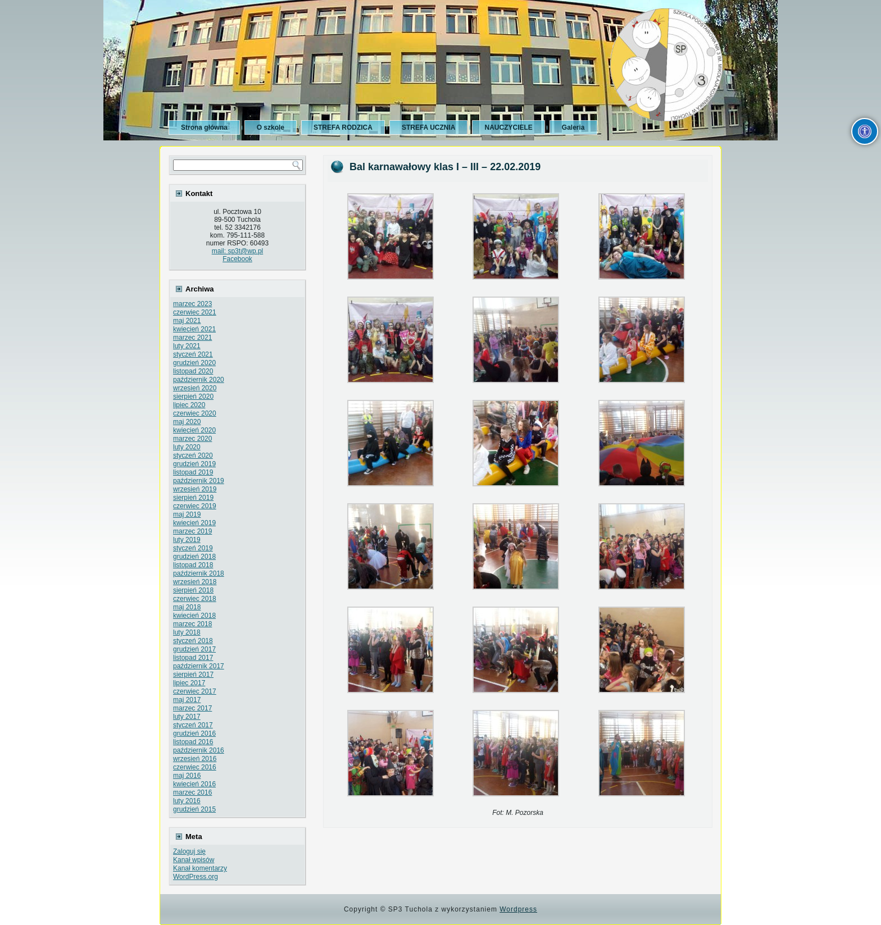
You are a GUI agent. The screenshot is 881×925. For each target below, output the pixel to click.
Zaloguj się (189, 851)
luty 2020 (187, 447)
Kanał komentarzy (200, 868)
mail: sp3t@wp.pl (238, 251)
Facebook (237, 259)
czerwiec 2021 (194, 312)
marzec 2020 (192, 439)
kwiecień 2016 (194, 784)
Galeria (573, 127)
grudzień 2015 (194, 809)
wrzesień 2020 (194, 388)
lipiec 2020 (189, 405)
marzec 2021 (192, 337)
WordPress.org (195, 877)
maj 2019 (187, 514)
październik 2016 (198, 750)
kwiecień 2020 (194, 430)
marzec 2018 (192, 624)
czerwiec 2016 (194, 767)
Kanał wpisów (193, 860)
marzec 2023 (192, 304)
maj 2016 (187, 776)
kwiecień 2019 (194, 523)
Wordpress (518, 909)
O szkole (270, 127)
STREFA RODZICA (343, 127)
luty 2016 (187, 801)
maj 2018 (187, 607)
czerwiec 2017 (194, 691)
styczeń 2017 (193, 725)
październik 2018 (198, 573)
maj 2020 (187, 422)
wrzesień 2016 (194, 759)
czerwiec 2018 (194, 599)
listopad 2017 (193, 658)
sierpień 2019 (193, 498)
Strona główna (204, 127)
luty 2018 (187, 632)
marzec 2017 (192, 708)
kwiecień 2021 (194, 329)
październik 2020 (198, 380)
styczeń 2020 (193, 455)
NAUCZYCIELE (508, 127)
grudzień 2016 (194, 733)
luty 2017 (187, 717)
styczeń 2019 (193, 548)
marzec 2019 (192, 531)
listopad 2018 (193, 565)
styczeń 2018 (193, 641)
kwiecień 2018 (194, 615)
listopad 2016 (193, 742)
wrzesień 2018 (194, 582)
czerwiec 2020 (194, 413)
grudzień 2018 (194, 557)
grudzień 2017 (194, 649)
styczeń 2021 (193, 354)
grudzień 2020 (194, 363)
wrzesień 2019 (194, 489)
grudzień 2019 (194, 464)
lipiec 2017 (189, 683)
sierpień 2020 (193, 396)
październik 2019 (198, 481)
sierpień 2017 (193, 674)
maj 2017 (187, 700)
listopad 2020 (193, 371)
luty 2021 (187, 346)
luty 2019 (187, 540)
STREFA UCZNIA (429, 127)
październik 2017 (198, 666)
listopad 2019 (193, 472)
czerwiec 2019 (194, 506)
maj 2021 (187, 321)
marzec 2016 (192, 792)
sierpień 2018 (193, 590)
